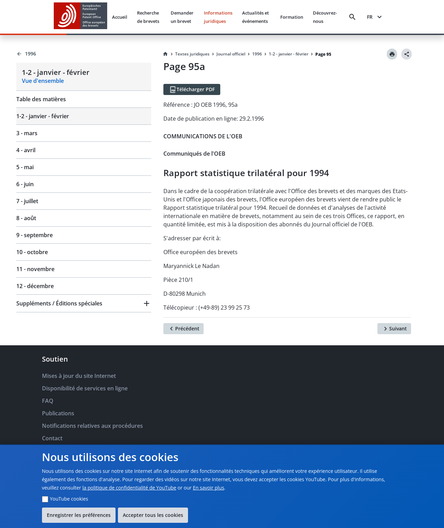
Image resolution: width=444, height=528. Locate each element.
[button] (83, 303)
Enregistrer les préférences (79, 515)
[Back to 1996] (83, 53)
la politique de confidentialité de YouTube (129, 487)
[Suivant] (394, 328)
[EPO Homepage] (80, 16)
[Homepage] (165, 54)
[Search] (352, 17)
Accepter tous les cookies (153, 515)
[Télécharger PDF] (191, 89)
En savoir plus (208, 487)
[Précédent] (183, 328)
